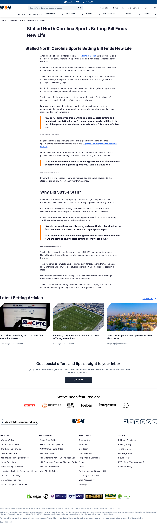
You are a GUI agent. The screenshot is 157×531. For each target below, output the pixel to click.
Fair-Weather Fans (8, 453)
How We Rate (85, 453)
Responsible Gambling (131, 8)
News (115, 8)
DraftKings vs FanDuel (10, 449)
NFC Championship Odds (51, 444)
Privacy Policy (124, 444)
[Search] (79, 7)
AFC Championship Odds (51, 449)
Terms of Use (124, 449)
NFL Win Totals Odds (49, 466)
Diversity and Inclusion (89, 475)
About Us (83, 444)
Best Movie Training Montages (14, 458)
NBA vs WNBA (7, 440)
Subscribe (78, 379)
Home (2, 20)
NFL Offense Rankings (10, 475)
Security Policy (125, 466)
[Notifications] (155, 8)
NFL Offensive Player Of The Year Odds (58, 458)
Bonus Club (104, 8)
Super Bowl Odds (48, 440)
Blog (147, 8)
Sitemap (83, 484)
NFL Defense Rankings (10, 480)
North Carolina (89, 56)
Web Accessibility (87, 480)
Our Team (83, 449)
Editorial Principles (127, 440)
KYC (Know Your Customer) (131, 462)
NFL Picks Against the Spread (14, 484)
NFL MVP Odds (47, 453)
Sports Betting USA (14, 20)
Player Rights (124, 458)
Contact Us (84, 440)
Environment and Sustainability (93, 471)
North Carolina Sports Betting (34, 20)
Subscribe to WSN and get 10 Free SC (79, 2)
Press (81, 466)
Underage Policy (126, 453)
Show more (150, 298)
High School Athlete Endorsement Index (18, 471)
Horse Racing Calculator (11, 466)
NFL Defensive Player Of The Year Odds (58, 462)
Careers (82, 462)
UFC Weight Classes (9, 444)
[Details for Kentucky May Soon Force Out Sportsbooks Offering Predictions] (78, 317)
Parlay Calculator (8, 462)
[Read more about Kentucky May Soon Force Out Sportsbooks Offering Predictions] (78, 336)
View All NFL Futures (49, 471)
